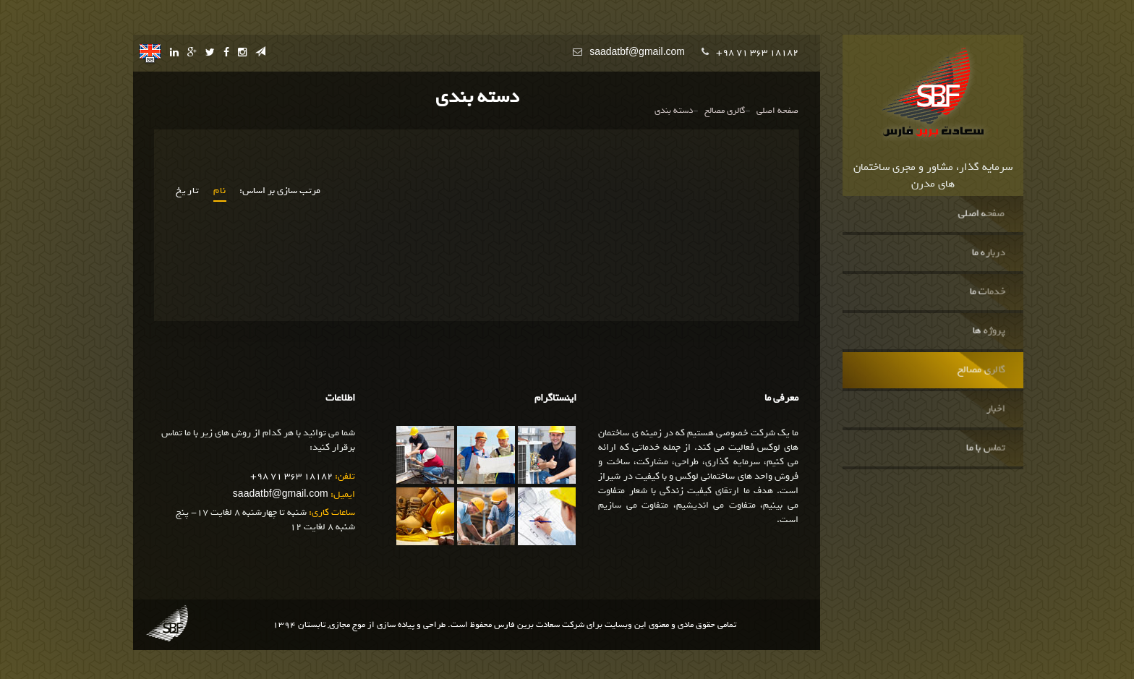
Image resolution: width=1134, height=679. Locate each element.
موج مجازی (347, 625)
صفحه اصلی (981, 214)
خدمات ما (987, 292)
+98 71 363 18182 (757, 52)
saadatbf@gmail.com (637, 52)
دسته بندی (674, 111)
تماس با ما (986, 448)
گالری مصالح (981, 370)
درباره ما (988, 253)
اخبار (995, 409)
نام (220, 191)
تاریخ (188, 191)
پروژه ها (989, 331)
